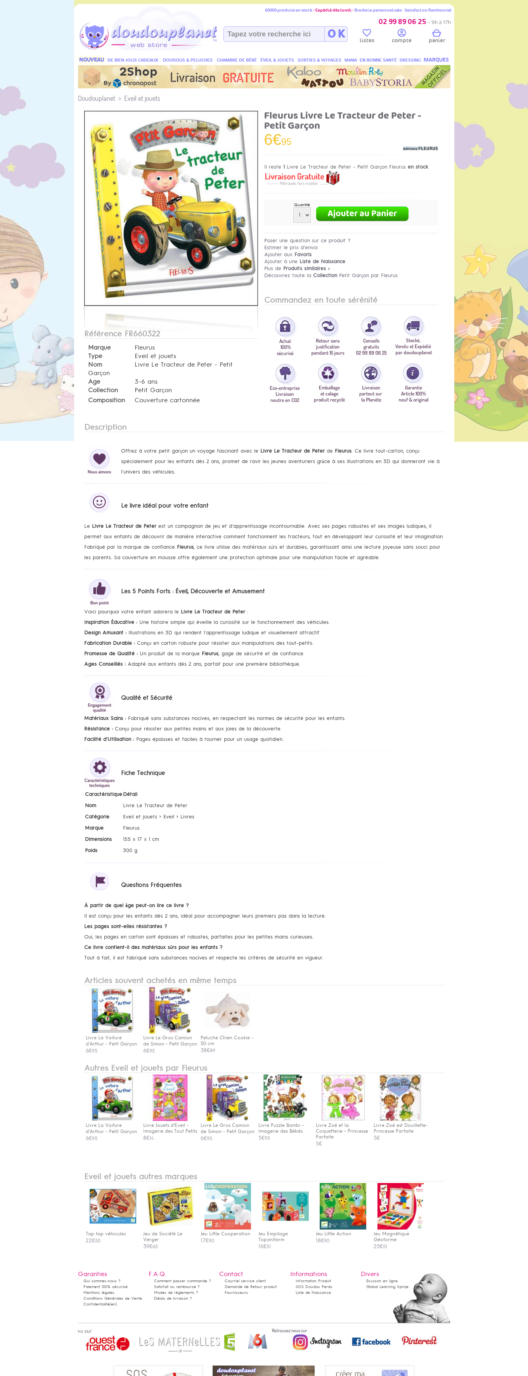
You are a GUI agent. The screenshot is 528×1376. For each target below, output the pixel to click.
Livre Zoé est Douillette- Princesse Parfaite (401, 1125)
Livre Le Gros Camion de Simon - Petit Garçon (227, 1125)
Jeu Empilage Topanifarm (283, 1233)
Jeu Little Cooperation (226, 1231)
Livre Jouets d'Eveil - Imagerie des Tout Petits (170, 1125)
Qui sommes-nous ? (102, 1281)
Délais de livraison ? (173, 1298)
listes (367, 37)
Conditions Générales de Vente (112, 1298)
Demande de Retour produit (251, 1287)
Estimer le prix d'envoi (291, 247)
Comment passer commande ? (182, 1281)
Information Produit (313, 1281)
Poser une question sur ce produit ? (307, 240)
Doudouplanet (96, 98)
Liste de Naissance (313, 1292)
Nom (95, 364)
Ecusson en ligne (382, 1281)
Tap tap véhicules (111, 1231)
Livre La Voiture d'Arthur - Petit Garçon (111, 1125)
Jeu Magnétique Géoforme (399, 1233)
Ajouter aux (288, 254)
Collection (103, 390)
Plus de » (297, 268)
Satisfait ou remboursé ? (177, 1287)
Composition (106, 400)
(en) (113, 1304)
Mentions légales (98, 1292)
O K (336, 34)
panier (437, 37)
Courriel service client (245, 1281)
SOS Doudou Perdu (314, 1287)
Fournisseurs (236, 1292)
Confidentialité (96, 1304)
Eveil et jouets (142, 98)
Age (94, 381)
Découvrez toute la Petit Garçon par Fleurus (331, 275)
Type (95, 356)
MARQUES (436, 60)
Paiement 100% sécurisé (105, 1287)
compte (402, 37)
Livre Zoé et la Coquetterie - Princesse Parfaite (342, 1128)
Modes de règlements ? (176, 1292)
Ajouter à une (304, 261)
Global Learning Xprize (387, 1287)
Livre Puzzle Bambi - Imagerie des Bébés (283, 1125)
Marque (99, 347)
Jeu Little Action (341, 1231)
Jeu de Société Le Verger (168, 1233)
